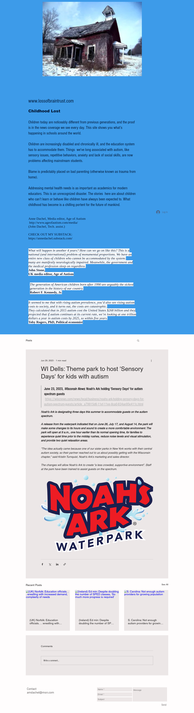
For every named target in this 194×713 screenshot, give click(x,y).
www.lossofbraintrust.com (51, 101)
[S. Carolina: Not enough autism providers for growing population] (146, 602)
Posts (29, 340)
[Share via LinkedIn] (57, 564)
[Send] (164, 705)
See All (165, 584)
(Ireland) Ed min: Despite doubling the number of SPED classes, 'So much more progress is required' (97, 621)
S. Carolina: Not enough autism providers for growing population (145, 621)
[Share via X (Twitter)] (49, 564)
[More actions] (151, 360)
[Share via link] (64, 564)
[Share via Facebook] (42, 564)
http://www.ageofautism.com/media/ (53, 222)
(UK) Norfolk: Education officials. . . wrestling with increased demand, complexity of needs (44, 621)
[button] (138, 340)
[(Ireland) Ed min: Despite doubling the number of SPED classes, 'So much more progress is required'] (97, 602)
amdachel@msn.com (40, 693)
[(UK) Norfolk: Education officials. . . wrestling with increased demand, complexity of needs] (48, 602)
